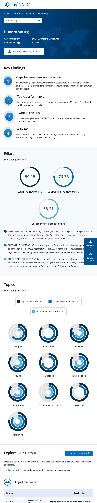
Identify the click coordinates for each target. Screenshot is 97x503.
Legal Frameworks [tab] (12, 470)
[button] (23, 20)
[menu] (90, 4)
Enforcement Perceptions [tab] (58, 470)
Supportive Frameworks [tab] (33, 470)
